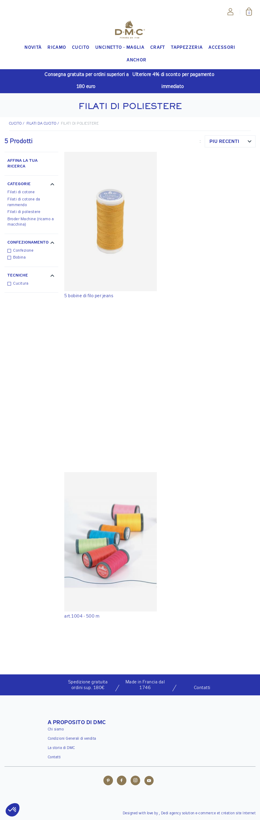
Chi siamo (56, 729)
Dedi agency (171, 813)
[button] (31, 185)
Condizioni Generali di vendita (72, 739)
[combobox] (230, 141)
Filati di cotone (21, 192)
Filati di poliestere (23, 212)
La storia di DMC (61, 748)
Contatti (54, 757)
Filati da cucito (41, 124)
